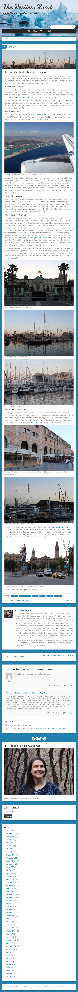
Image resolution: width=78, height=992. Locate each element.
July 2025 (9, 842)
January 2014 (10, 969)
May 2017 (9, 921)
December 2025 (11, 832)
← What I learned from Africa (14, 656)
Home (28, 31)
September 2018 (12, 899)
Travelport (39, 105)
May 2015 (9, 954)
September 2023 (12, 857)
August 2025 (10, 839)
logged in (17, 724)
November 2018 (11, 896)
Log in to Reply (66, 684)
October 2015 (10, 942)
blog (46, 119)
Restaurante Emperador (30, 422)
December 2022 (11, 863)
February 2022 (11, 875)
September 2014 (12, 963)
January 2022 (10, 878)
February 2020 (11, 881)
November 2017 (11, 911)
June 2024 (9, 851)
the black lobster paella (60, 526)
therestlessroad (23, 599)
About (42, 31)
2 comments (10, 599)
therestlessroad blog (22, 96)
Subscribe (8, 815)
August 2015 (10, 948)
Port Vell (42, 595)
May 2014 (9, 966)
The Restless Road (28, 7)
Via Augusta (58, 595)
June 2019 (9, 887)
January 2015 (10, 960)
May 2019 (9, 890)
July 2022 (9, 869)
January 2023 (10, 860)
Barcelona (14, 595)
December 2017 (11, 908)
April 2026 (9, 829)
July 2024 (9, 848)
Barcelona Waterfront (25, 595)
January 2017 (10, 927)
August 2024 (10, 845)
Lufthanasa (54, 114)
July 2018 (9, 902)
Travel (12, 39)
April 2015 (9, 957)
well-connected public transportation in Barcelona (32, 237)
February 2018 (11, 905)
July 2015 (9, 951)
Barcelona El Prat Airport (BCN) (34, 114)
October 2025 (10, 835)
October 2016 (10, 930)
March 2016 (10, 936)
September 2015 (12, 945)
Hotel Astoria (41, 182)
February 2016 (11, 939)
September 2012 (12, 975)
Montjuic (35, 595)
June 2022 (9, 872)
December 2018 (11, 893)
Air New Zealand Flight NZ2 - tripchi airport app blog (26, 692)
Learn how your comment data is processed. (49, 728)
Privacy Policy (53, 986)
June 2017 (9, 918)
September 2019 (12, 884)
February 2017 (11, 924)
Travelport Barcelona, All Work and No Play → (58, 656)
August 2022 (10, 866)
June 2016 (9, 933)
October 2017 (10, 914)
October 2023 (10, 854)
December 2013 (11, 972)
